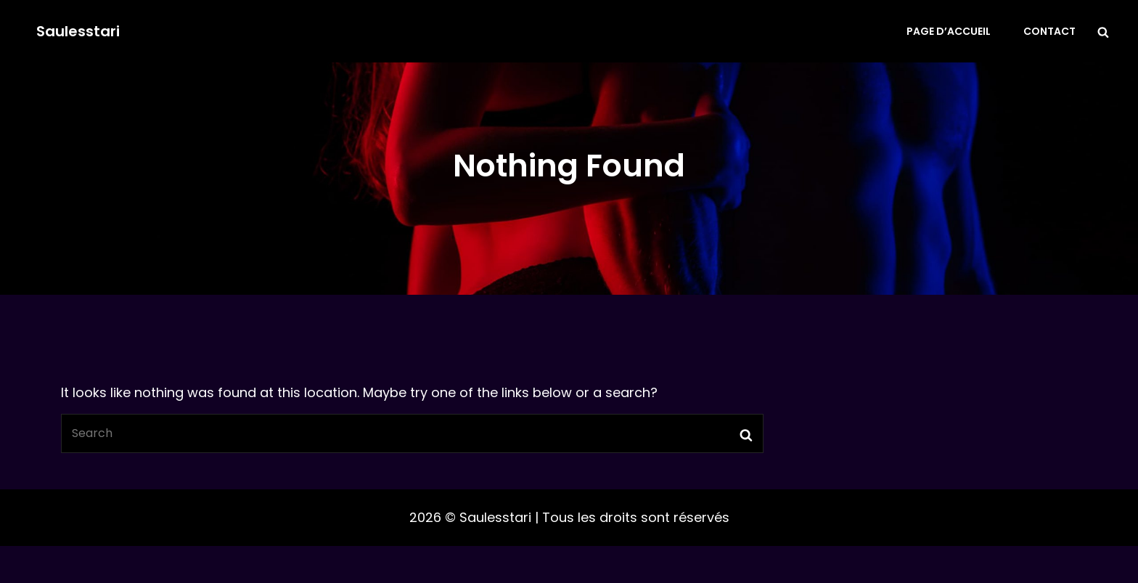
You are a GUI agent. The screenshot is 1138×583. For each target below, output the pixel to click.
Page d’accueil (948, 31)
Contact (1049, 31)
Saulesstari (78, 31)
